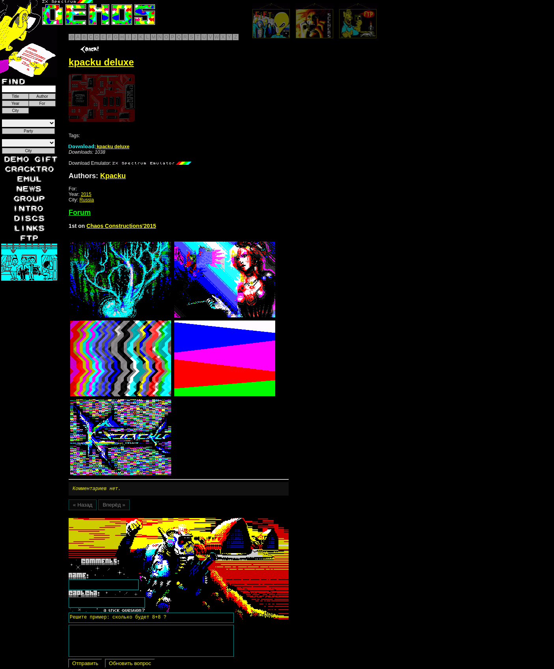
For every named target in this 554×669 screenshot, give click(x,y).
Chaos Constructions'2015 (121, 226)
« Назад (82, 506)
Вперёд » (114, 506)
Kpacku (113, 176)
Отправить (85, 664)
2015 (86, 194)
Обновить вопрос (130, 664)
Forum (80, 212)
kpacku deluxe (99, 146)
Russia (86, 200)
